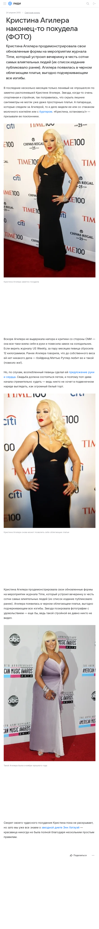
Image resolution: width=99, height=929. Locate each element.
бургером (45, 111)
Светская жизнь (32, 12)
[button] (49, 201)
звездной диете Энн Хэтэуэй (60, 827)
